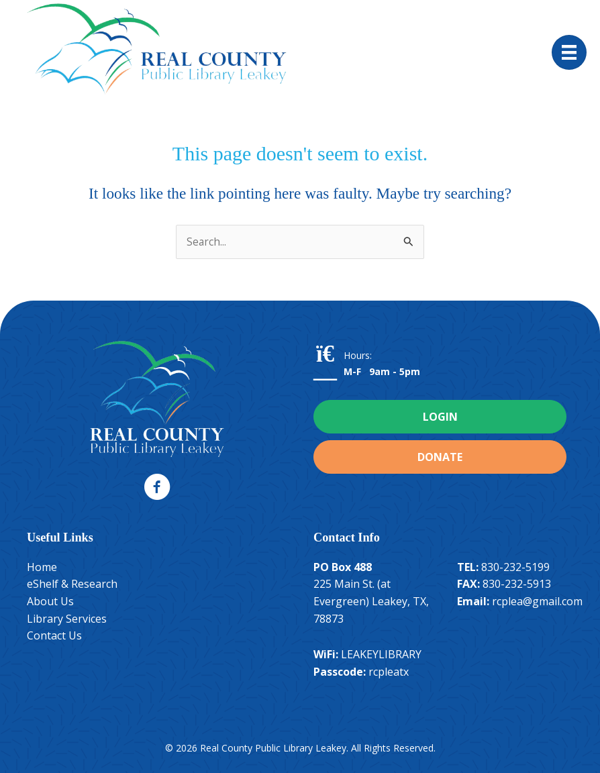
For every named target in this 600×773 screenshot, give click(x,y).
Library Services (67, 618)
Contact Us (54, 635)
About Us (50, 601)
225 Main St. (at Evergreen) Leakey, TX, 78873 (371, 600)
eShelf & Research (72, 583)
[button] (157, 487)
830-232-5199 (515, 567)
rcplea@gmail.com (537, 601)
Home (42, 567)
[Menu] (569, 52)
